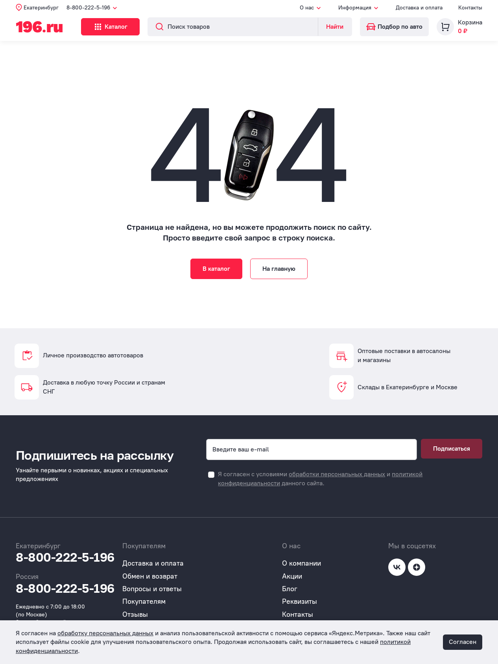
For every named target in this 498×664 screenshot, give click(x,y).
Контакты (470, 7)
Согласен (462, 642)
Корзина (470, 22)
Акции (292, 576)
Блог (289, 588)
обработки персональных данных (337, 474)
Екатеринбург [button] (41, 7)
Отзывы (135, 614)
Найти (334, 26)
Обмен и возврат (149, 576)
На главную (278, 268)
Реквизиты (299, 601)
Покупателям (144, 601)
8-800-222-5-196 (65, 557)
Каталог (115, 26)
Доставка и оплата (419, 7)
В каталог (216, 268)
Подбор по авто (394, 26)
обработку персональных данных (105, 633)
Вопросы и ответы (152, 588)
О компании (301, 563)
